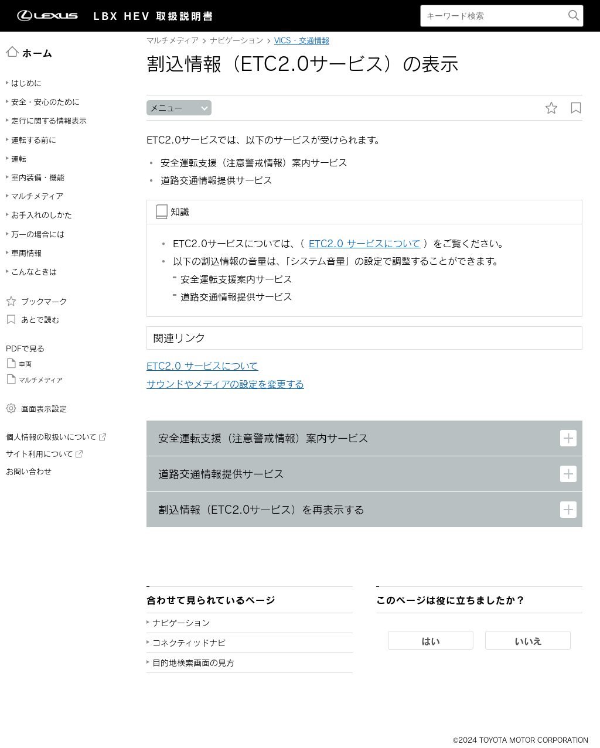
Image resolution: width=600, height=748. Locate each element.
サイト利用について (44, 454)
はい (430, 641)
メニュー (166, 108)
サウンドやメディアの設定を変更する (225, 384)
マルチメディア (34, 379)
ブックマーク (36, 301)
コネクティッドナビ (189, 643)
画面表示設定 (36, 408)
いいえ (528, 641)
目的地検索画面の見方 (193, 663)
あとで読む (32, 319)
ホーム (29, 52)
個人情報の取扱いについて (56, 437)
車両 (19, 363)
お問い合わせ (29, 471)
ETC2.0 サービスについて (202, 365)
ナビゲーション (181, 623)
